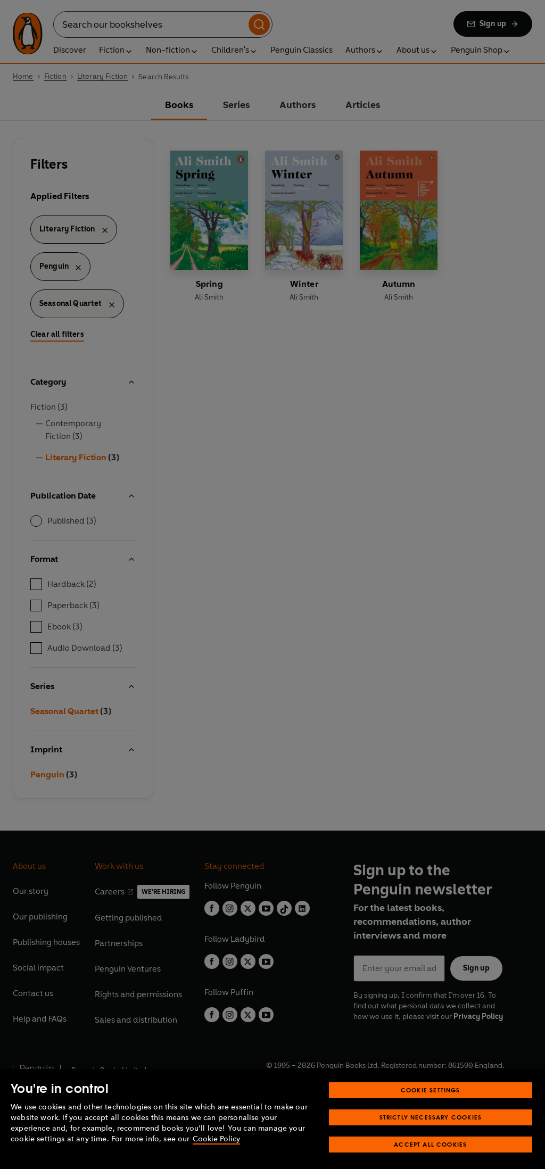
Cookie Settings (430, 1104)
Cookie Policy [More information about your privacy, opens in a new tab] (216, 1152)
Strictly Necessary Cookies (430, 1131)
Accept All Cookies (430, 1158)
